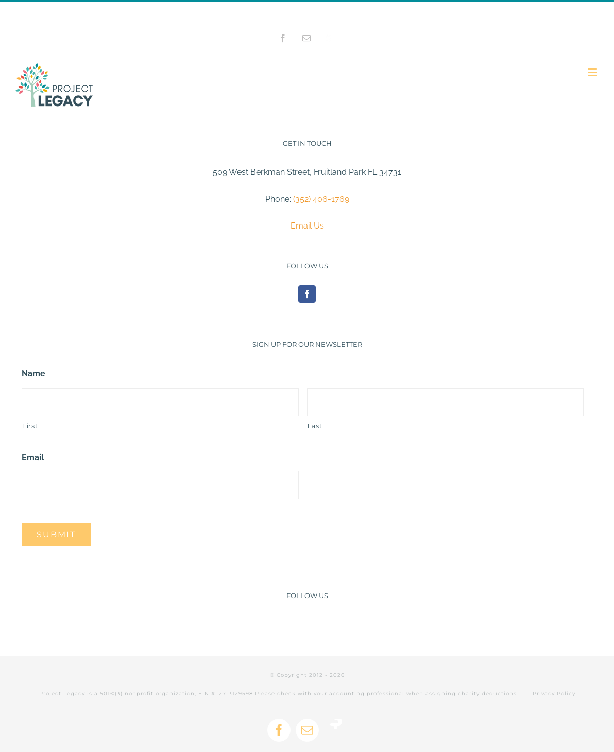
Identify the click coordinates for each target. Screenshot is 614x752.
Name (33, 373)
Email (33, 457)
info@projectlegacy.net (352, 12)
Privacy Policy (554, 693)
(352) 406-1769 (321, 199)
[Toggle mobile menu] (593, 72)
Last (315, 426)
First (29, 426)
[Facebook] (307, 294)
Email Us (307, 226)
